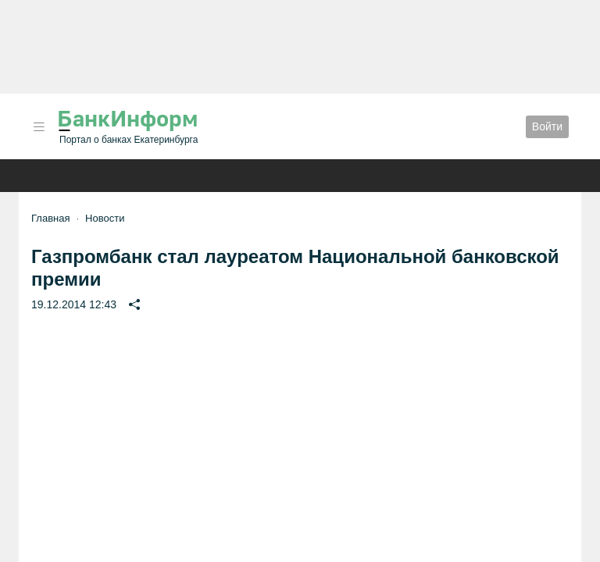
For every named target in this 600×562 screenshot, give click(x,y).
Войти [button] (547, 126)
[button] (39, 127)
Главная (50, 218)
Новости (104, 218)
